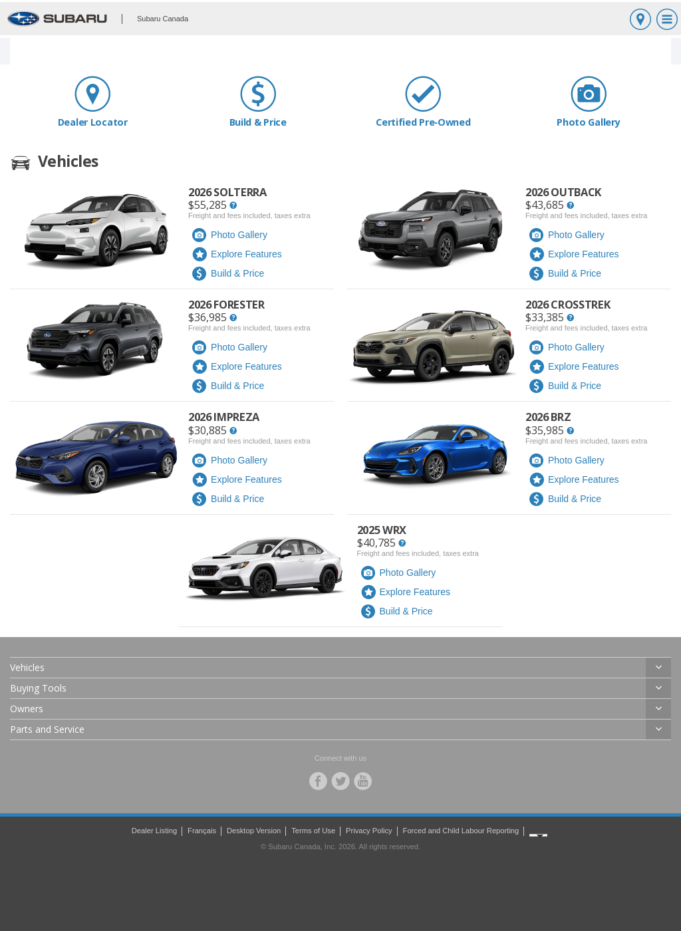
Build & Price (258, 101)
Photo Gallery (588, 101)
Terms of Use (313, 831)
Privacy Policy (369, 831)
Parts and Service (47, 729)
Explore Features (237, 255)
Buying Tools (38, 688)
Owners (26, 708)
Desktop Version (254, 831)
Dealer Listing (154, 831)
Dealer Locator (92, 101)
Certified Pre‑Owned (423, 101)
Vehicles (27, 667)
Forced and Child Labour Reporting (461, 831)
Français (202, 831)
